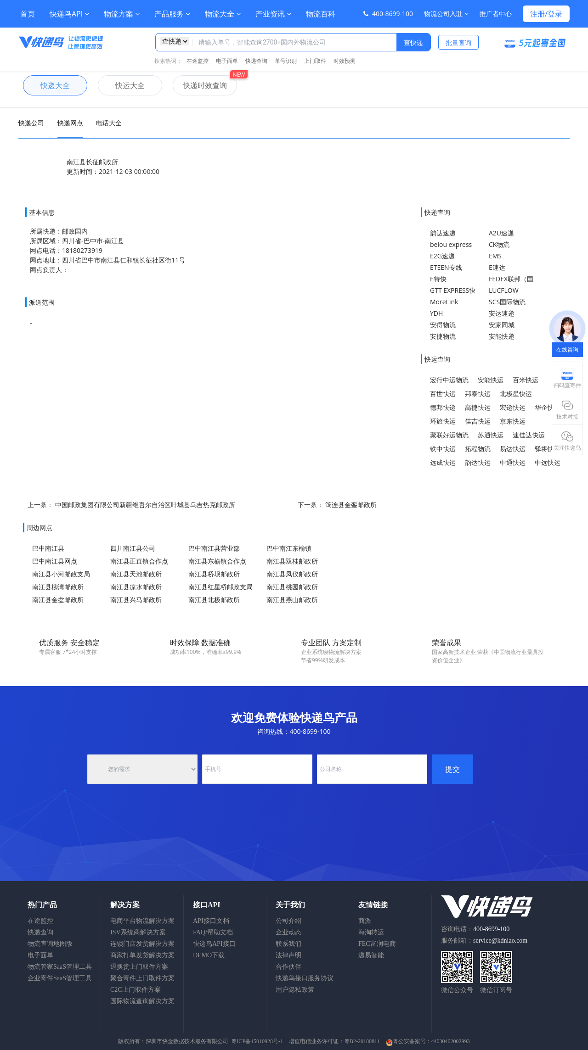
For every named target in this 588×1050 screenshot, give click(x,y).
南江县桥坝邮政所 (214, 574)
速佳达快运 (529, 434)
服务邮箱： (484, 940)
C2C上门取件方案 (135, 989)
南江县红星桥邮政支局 (220, 586)
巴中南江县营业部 (214, 548)
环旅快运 (443, 421)
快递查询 (256, 61)
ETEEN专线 (446, 267)
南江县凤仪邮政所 (292, 574)
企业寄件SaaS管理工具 (60, 978)
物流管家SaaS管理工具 (60, 966)
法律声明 (288, 955)
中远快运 (547, 462)
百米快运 (525, 379)
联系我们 (288, 943)
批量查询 (458, 42)
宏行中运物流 (449, 379)
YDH (436, 313)
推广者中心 (496, 13)
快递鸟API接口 (214, 943)
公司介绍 (288, 920)
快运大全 (121, 85)
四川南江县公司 (132, 548)
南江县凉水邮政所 (136, 586)
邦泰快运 (478, 393)
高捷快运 (478, 407)
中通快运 (513, 462)
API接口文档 (211, 920)
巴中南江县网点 (54, 561)
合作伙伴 (288, 966)
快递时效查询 (200, 85)
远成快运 (443, 462)
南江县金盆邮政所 (58, 599)
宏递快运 (513, 407)
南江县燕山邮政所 (292, 599)
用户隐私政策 (295, 989)
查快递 (413, 42)
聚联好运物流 (449, 434)
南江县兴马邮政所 (136, 599)
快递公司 (31, 122)
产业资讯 (273, 14)
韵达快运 (478, 462)
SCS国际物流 (507, 301)
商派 (364, 920)
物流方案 (122, 14)
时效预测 (345, 61)
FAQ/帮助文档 (213, 932)
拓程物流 (478, 448)
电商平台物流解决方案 (142, 920)
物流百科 (320, 14)
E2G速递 (442, 255)
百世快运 (443, 393)
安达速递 (501, 313)
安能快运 (490, 379)
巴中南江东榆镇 (288, 548)
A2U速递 (501, 233)
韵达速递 (443, 233)
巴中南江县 (48, 548)
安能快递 (501, 336)
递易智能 (371, 955)
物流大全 (223, 14)
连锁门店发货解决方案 (142, 943)
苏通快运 (490, 434)
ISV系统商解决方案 (138, 932)
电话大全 (109, 122)
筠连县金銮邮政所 (351, 504)
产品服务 (172, 14)
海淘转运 (371, 932)
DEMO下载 (209, 955)
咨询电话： (475, 929)
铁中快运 (443, 448)
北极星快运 (516, 393)
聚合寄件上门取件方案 (142, 978)
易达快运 (513, 448)
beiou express (451, 244)
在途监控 (198, 61)
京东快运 (513, 421)
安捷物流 (443, 336)
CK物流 (499, 244)
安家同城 (501, 324)
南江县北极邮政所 (214, 599)
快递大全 (46, 85)
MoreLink (444, 301)
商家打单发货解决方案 (142, 955)
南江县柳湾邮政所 (58, 586)
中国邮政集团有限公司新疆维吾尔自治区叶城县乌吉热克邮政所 (145, 504)
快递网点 (70, 122)
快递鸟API (69, 14)
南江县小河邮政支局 (61, 574)
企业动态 (288, 932)
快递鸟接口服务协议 (305, 978)
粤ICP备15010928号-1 (257, 1041)
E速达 (497, 267)
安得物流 (443, 324)
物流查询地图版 (50, 943)
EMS (495, 255)
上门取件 (315, 61)
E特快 (438, 278)
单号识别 (286, 61)
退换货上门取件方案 (139, 966)
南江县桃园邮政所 (292, 586)
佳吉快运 (478, 421)
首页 (27, 14)
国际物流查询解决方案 (142, 1001)
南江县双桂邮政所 (292, 561)
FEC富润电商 (377, 943)
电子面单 (227, 61)
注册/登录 (546, 14)
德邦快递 (443, 407)
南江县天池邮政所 (136, 574)
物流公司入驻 (446, 13)
